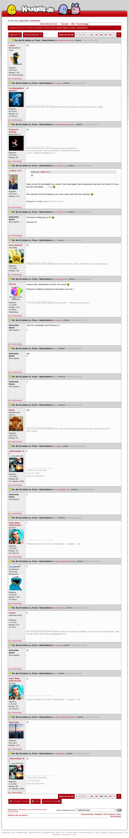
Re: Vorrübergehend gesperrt (63, 124)
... (87, 35)
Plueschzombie (13, 811)
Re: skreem (57, 645)
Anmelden (35, 21)
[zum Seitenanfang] (15, 79)
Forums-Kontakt (87, 814)
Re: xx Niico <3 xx (59, 166)
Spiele (97, 832)
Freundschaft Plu (86, 832)
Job (74, 834)
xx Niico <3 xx (45, 172)
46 (110, 35)
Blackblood (23, 809)
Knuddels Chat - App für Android (28, 832)
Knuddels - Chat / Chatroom (105, 814)
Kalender (65, 24)
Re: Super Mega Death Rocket (64, 561)
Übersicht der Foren (48, 24)
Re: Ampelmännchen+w (64, 40)
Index (35, 801)
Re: (54, 240)
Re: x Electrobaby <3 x (61, 489)
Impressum (66, 834)
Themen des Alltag (34, 28)
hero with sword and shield (37, 809)
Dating (104, 832)
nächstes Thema (51, 801)
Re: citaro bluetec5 (59, 279)
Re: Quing (56, 446)
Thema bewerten (33, 35)
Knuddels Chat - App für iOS (53, 832)
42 (92, 35)
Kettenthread (49, 28)
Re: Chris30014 (58, 608)
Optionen (15, 35)
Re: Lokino (57, 83)
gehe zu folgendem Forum (66, 810)
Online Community (115, 832)
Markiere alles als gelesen (18, 815)
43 (96, 35)
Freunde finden (72, 832)
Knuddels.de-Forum (17, 28)
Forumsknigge (82, 24)
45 (106, 35)
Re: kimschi (57, 320)
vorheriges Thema (19, 801)
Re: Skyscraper (58, 753)
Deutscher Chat (8, 832)
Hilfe (73, 24)
